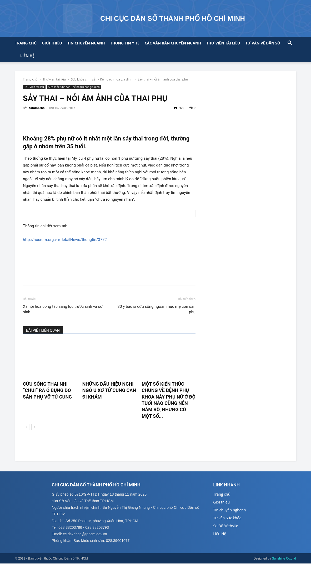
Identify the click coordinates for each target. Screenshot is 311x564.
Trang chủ (26, 43)
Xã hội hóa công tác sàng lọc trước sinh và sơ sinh (62, 309)
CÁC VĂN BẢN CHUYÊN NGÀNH (173, 43)
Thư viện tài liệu (223, 43)
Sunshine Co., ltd (284, 559)
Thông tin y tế (124, 43)
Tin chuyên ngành (86, 43)
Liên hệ (27, 55)
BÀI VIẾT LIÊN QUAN (43, 330)
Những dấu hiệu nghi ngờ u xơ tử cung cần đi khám (109, 390)
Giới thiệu (52, 43)
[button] (289, 43)
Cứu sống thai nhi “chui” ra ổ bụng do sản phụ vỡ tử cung (47, 390)
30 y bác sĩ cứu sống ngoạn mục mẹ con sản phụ (156, 309)
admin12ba (36, 108)
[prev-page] (26, 427)
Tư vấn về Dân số (262, 43)
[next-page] (34, 427)
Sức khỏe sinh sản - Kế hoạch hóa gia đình (102, 79)
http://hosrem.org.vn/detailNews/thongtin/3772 (65, 239)
